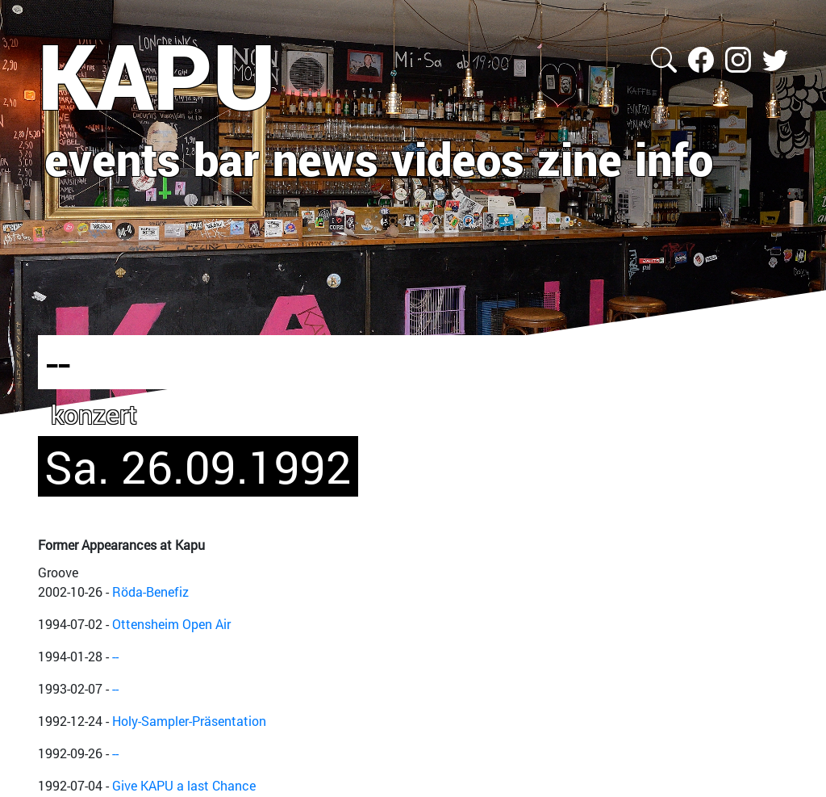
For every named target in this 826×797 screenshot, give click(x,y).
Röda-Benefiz (150, 591)
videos (457, 158)
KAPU (157, 75)
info (674, 158)
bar (227, 158)
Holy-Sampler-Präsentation (189, 720)
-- (115, 656)
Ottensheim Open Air (171, 623)
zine (579, 158)
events (112, 158)
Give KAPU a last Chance (184, 785)
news (325, 158)
